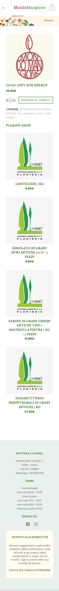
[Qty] (10, 100)
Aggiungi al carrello (36, 100)
